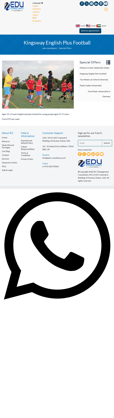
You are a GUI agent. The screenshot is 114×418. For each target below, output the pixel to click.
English (35, 6)
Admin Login (7, 170)
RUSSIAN (36, 21)
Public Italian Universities (91, 86)
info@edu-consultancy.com (54, 158)
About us (6, 142)
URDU (35, 15)
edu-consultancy (50, 48)
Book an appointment (90, 31)
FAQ (4, 167)
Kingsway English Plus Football (93, 74)
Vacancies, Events (9, 163)
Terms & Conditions (25, 154)
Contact (5, 155)
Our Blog (6, 151)
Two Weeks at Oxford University (94, 80)
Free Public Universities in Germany (99, 94)
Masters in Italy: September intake (94, 68)
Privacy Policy (27, 159)
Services (5, 159)
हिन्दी (34, 18)
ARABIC (36, 12)
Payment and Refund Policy (27, 142)
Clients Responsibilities (28, 148)
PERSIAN (36, 9)
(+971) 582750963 (50, 167)
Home (4, 138)
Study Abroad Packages (8, 146)
